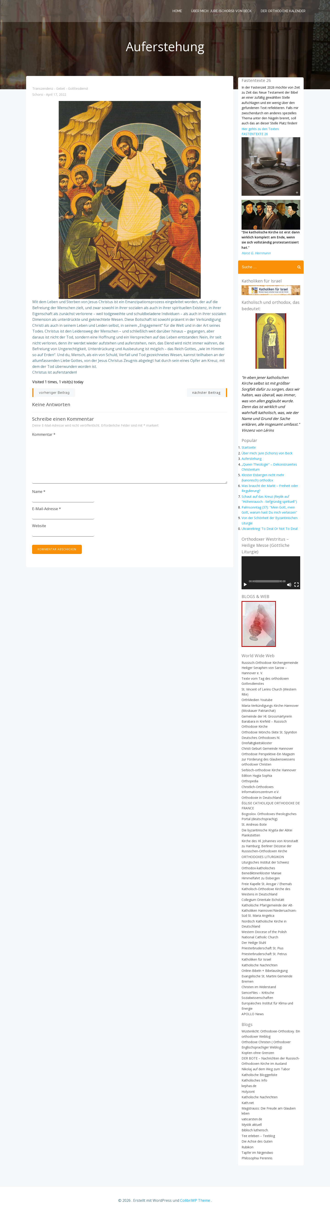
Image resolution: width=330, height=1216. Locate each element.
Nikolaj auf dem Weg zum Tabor (265, 1072)
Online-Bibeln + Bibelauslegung (264, 973)
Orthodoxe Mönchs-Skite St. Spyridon (268, 735)
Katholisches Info (254, 1083)
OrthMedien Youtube (256, 703)
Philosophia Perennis (256, 1161)
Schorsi (38, 96)
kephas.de (248, 1089)
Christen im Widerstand (258, 990)
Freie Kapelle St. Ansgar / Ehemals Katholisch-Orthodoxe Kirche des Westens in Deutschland (266, 892)
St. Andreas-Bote (253, 827)
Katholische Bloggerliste (259, 1077)
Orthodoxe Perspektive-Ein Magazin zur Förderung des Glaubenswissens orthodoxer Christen (270, 762)
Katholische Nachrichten (259, 968)
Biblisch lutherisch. (254, 1133)
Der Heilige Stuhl (253, 945)
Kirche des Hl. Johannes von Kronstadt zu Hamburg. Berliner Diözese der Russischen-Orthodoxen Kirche (269, 848)
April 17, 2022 (56, 96)
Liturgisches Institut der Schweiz (264, 865)
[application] (271, 575)
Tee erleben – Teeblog (257, 1139)
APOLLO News (252, 1017)
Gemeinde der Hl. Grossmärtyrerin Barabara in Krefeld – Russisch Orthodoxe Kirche (266, 724)
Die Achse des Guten (256, 1144)
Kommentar (44, 436)
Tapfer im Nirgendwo (256, 1155)
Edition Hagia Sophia (256, 778)
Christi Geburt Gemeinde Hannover (266, 751)
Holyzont (247, 1094)
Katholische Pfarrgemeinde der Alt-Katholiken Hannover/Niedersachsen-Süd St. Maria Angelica (268, 913)
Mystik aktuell (251, 1127)
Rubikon (247, 1150)
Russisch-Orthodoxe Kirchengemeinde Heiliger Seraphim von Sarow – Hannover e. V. (269, 670)
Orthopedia (249, 784)
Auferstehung (251, 461)
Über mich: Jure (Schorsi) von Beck (222, 10)
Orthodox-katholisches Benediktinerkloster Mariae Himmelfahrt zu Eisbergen (270, 876)
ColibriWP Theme (195, 1202)
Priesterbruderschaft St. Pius (262, 951)
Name (39, 493)
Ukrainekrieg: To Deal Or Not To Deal (269, 531)
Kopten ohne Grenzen (257, 1056)
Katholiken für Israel (255, 962)
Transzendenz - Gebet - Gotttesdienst (60, 90)
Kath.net (247, 1105)
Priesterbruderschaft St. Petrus (263, 957)
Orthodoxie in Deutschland (260, 800)
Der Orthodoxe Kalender (283, 10)
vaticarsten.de (251, 1122)
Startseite (248, 449)
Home (178, 10)
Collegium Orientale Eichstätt (262, 902)
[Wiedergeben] (244, 587)
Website (40, 527)
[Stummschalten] (290, 587)
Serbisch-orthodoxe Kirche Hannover (268, 773)
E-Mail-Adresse (47, 510)
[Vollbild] (297, 587)
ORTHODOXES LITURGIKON (262, 860)
